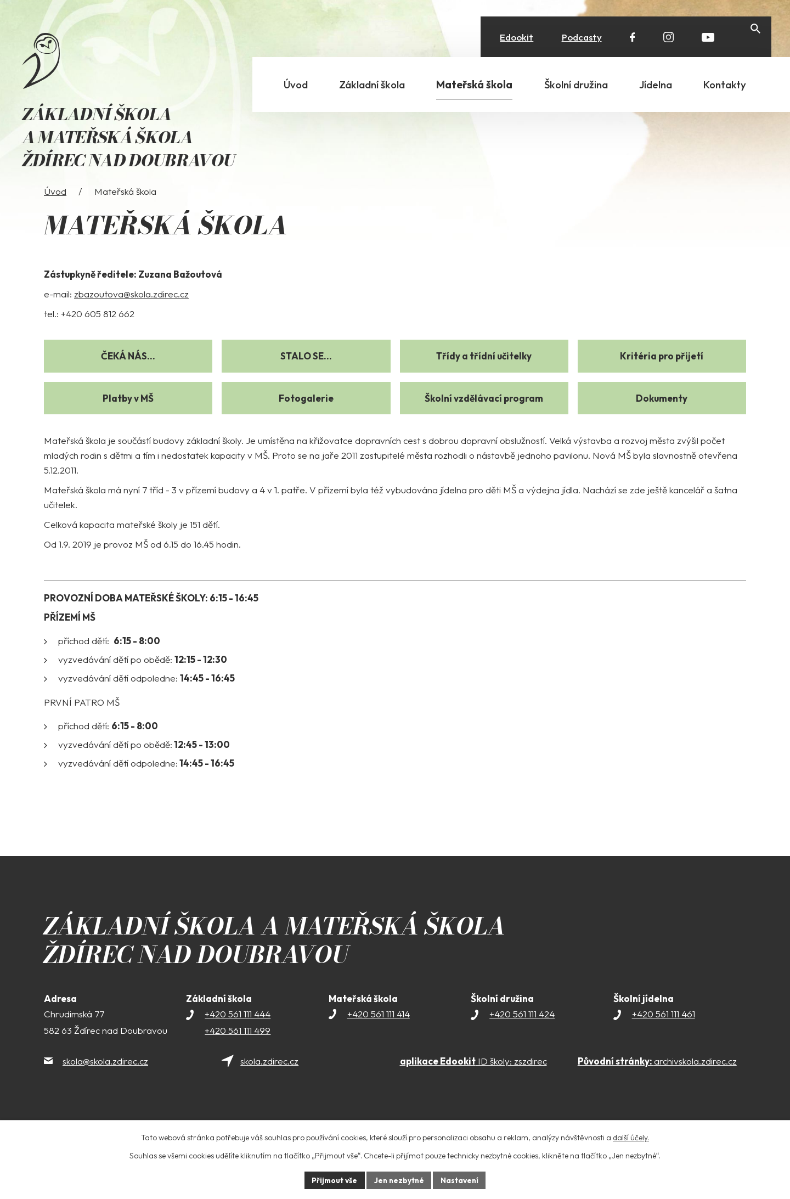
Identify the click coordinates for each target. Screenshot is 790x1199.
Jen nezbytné (399, 1180)
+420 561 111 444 (237, 1032)
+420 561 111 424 (522, 1032)
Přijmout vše (332, 1180)
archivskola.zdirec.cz (657, 1079)
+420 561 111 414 (378, 1032)
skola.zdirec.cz (269, 1079)
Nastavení (461, 1180)
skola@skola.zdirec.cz (105, 1079)
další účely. (631, 1137)
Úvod (55, 209)
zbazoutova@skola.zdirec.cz (131, 312)
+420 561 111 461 (663, 1032)
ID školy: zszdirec (473, 1079)
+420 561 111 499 (237, 1048)
